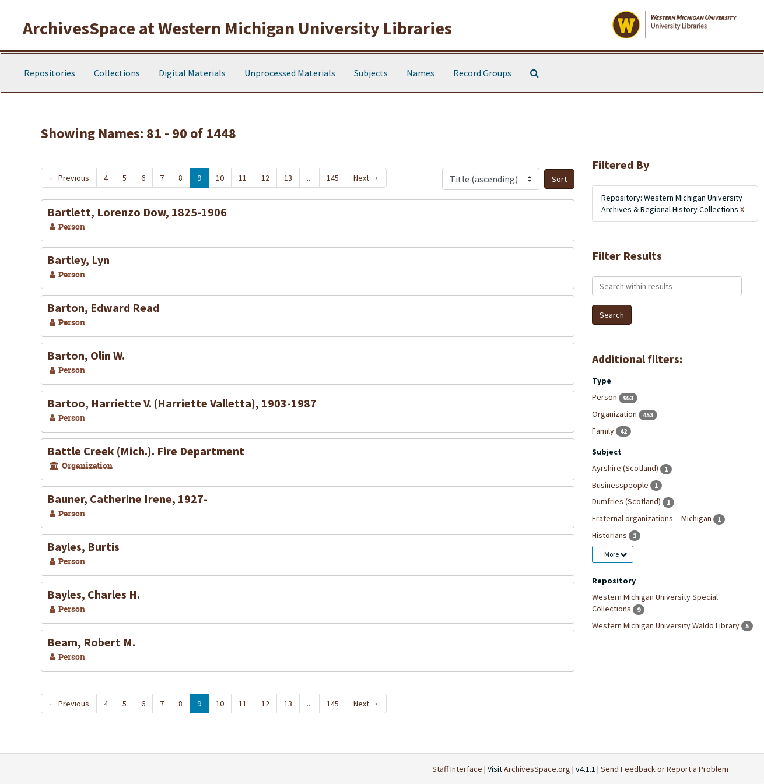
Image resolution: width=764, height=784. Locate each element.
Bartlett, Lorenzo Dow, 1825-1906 (137, 212)
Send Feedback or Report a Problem (664, 769)
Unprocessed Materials (289, 73)
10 (220, 178)
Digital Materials (192, 73)
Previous (68, 178)
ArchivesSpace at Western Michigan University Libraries (237, 28)
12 (265, 178)
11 (243, 178)
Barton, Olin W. (86, 355)
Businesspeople (621, 485)
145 (333, 178)
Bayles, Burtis (83, 546)
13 (288, 178)
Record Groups (482, 73)
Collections (117, 73)
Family (604, 431)
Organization (615, 414)
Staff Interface (457, 769)
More (615, 554)
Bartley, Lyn (78, 259)
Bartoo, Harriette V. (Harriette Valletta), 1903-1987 (182, 403)
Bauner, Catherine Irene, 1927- (127, 498)
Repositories (49, 73)
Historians (610, 535)
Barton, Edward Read (103, 307)
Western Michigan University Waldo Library (666, 625)
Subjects (371, 73)
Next (366, 178)
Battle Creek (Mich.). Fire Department (145, 451)
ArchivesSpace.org (537, 769)
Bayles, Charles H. (93, 594)
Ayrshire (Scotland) (626, 468)
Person (605, 397)
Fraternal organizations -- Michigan (652, 518)
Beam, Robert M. (91, 642)
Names (420, 73)
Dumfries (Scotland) (627, 501)
